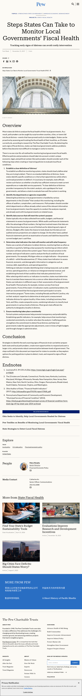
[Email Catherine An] (31, 487)
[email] (31, 470)
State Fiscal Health (31, 497)
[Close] (78, 683)
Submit (75, 662)
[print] (17, 61)
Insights (5, 656)
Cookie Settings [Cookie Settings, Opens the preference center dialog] (28, 692)
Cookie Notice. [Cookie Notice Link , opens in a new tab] (28, 688)
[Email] (59, 663)
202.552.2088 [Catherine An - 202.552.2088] (34, 485)
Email (48, 659)
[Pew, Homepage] (41, 4)
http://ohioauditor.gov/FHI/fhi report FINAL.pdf (31, 391)
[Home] (20, 619)
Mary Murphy (35, 463)
